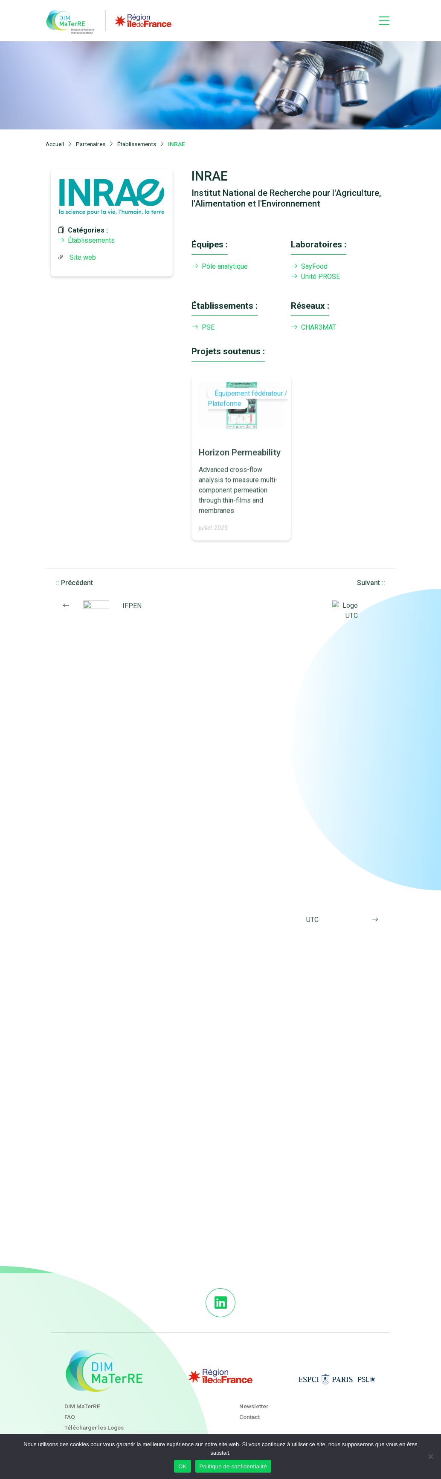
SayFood (309, 266)
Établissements (86, 240)
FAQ (69, 1416)
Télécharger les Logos (94, 1427)
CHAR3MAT (313, 327)
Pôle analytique (219, 266)
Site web (83, 257)
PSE (203, 327)
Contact (249, 1416)
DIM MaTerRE (82, 1406)
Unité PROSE (315, 277)
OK (182, 1466)
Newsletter (253, 1406)
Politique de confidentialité (233, 1466)
